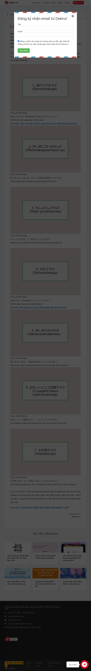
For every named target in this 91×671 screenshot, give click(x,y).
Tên (19, 24)
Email (20, 31)
